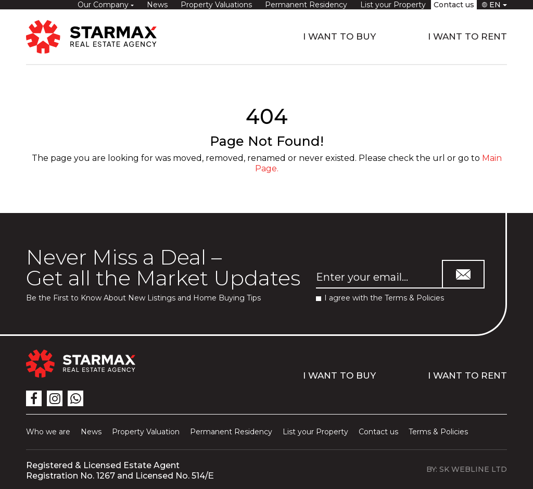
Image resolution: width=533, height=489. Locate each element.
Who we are (48, 431)
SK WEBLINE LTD (473, 469)
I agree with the (380, 298)
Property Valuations (216, 4)
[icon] (34, 398)
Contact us (454, 4)
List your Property (393, 4)
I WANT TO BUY (339, 36)
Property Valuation (146, 431)
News (157, 4)
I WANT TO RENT (467, 36)
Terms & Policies (414, 298)
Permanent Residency (306, 4)
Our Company (104, 4)
